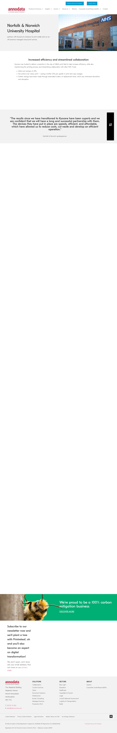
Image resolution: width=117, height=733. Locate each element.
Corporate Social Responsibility (90, 9)
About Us (66, 9)
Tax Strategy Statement (68, 716)
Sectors (57, 9)
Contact (105, 9)
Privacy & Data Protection (24, 716)
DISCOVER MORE (66, 611)
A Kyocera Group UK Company (93, 724)
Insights (48, 9)
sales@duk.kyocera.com (14, 708)
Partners (74, 9)
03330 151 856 (11, 705)
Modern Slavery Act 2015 (52, 716)
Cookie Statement (10, 716)
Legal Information (39, 716)
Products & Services (36, 9)
